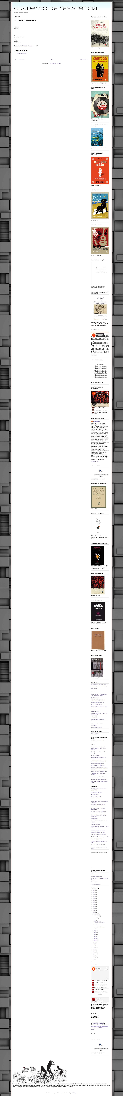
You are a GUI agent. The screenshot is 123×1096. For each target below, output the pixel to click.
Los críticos (93, 717)
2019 (94, 900)
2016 (94, 906)
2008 (94, 951)
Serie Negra (94, 725)
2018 (94, 902)
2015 (94, 908)
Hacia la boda (94, 818)
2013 (94, 912)
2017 (94, 904)
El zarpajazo (94, 709)
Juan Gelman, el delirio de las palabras (100, 777)
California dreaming (95, 799)
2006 (94, 955)
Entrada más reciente (20, 59)
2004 (94, 959)
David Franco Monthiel (98, 1023)
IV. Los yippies (94, 881)
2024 (94, 892)
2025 (94, 890)
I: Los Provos (94, 874)
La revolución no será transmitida (98, 779)
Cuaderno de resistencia (55, 8)
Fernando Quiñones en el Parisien (99, 706)
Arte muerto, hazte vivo (96, 727)
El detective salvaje (95, 755)
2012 (94, 943)
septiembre (96, 916)
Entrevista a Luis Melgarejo (97, 763)
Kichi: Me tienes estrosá (96, 704)
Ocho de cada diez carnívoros (98, 830)
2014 (94, 910)
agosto (96, 917)
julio (95, 920)
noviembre (96, 914)
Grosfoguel (96, 925)
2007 (94, 953)
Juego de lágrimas (95, 824)
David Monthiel (96, 421)
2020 (94, 898)
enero (95, 940)
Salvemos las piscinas (96, 839)
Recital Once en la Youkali (97, 741)
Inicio (52, 59)
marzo (95, 936)
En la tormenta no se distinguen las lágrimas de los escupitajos (99, 695)
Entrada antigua (83, 59)
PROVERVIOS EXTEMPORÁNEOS (99, 922)
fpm (62, 1092)
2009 (94, 949)
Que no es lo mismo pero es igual (99, 834)
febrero (96, 938)
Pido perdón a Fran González (98, 700)
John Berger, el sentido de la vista (99, 771)
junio (95, 930)
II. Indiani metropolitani (96, 876)
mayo (95, 932)
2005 (94, 957)
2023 (94, 894)
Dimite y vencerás (95, 697)
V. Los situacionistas (95, 884)
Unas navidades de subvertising (98, 844)
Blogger (75, 1092)
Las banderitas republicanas (97, 719)
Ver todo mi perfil (95, 461)
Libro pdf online (94, 733)
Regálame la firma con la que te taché (99, 836)
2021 (94, 896)
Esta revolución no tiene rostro (98, 765)
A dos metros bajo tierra (96, 792)
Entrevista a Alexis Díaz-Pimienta (98, 761)
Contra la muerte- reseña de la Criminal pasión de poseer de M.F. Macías (99, 748)
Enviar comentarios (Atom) (54, 63)
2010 (94, 947)
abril (95, 934)
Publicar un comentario (21, 53)
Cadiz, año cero (94, 711)
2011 (94, 945)
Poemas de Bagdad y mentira (98, 832)
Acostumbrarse (94, 794)
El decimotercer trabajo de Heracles (99, 684)
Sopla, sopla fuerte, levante (97, 702)
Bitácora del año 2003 (96, 796)
